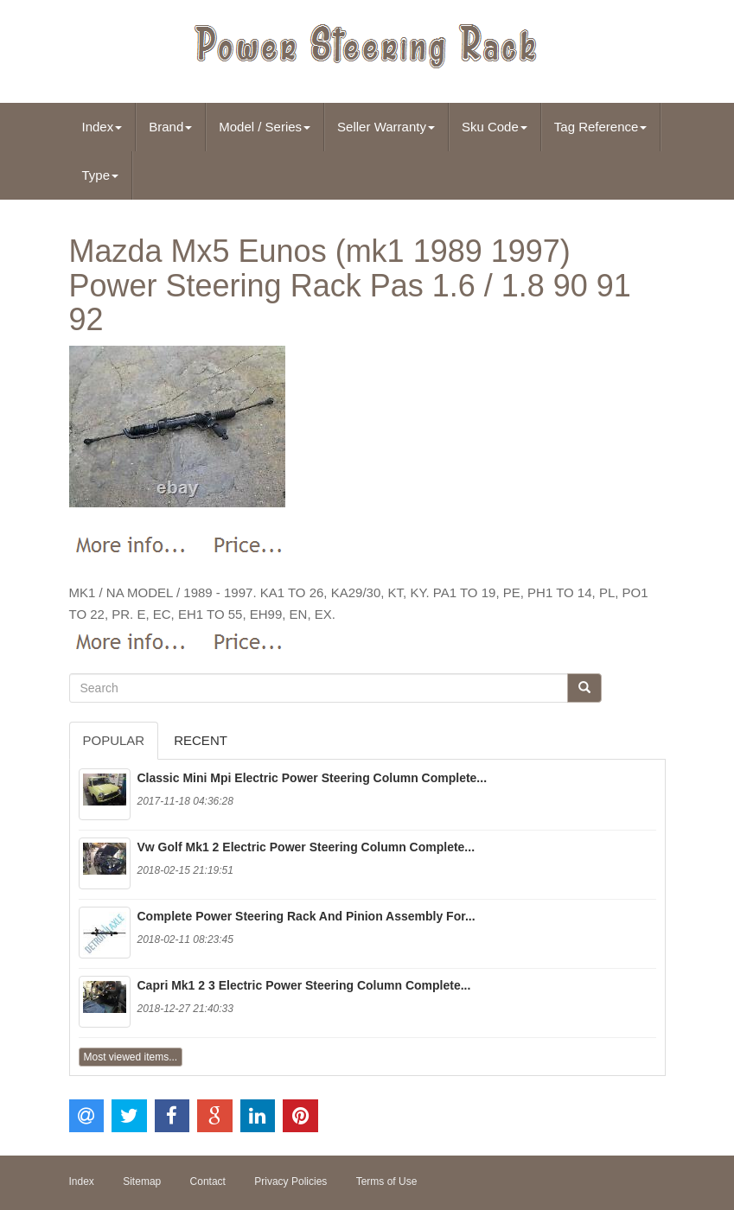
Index (102, 126)
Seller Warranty (386, 126)
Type (100, 175)
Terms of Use (387, 1181)
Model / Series (264, 126)
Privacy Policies (290, 1181)
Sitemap (142, 1181)
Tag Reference (601, 126)
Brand (170, 126)
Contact (208, 1181)
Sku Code (494, 126)
